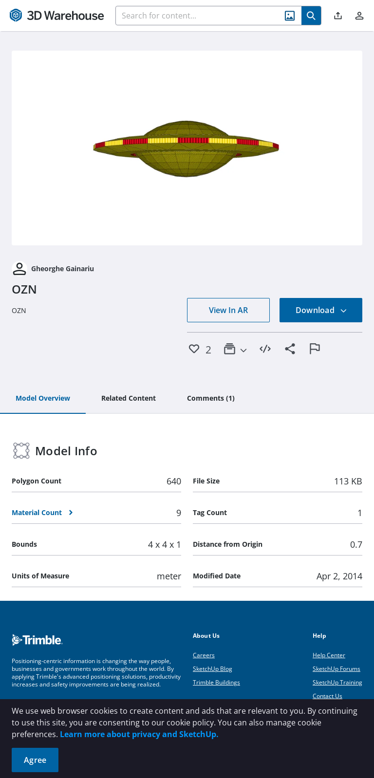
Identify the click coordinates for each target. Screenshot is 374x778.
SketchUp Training (337, 682)
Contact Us (327, 696)
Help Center (329, 655)
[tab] (43, 399)
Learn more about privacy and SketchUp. (139, 734)
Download (321, 310)
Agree (35, 760)
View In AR (228, 310)
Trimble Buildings (216, 682)
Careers (204, 655)
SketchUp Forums (336, 669)
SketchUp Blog (212, 669)
